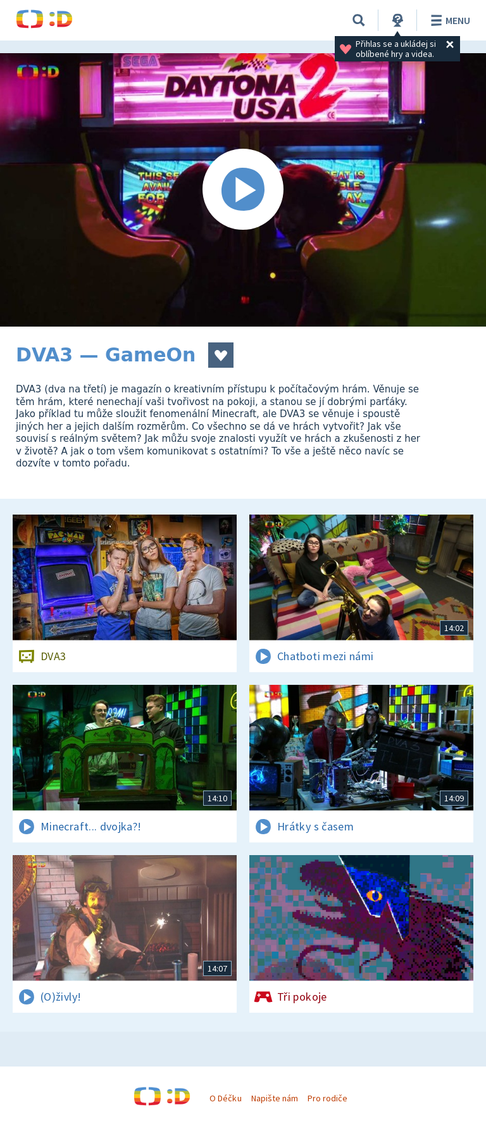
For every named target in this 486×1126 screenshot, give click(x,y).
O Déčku (225, 1098)
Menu (448, 20)
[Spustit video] (243, 190)
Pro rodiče (327, 1098)
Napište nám (274, 1098)
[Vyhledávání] (359, 20)
